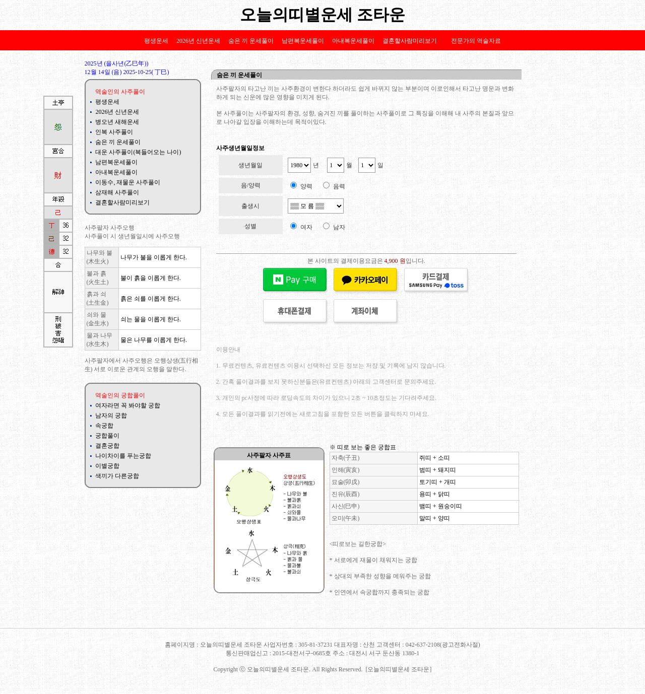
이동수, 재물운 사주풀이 (127, 182)
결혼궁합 (107, 445)
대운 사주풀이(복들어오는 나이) (138, 152)
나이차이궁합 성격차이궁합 (372, 622)
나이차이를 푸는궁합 (123, 455)
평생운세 (156, 40)
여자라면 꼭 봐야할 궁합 (127, 405)
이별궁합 (107, 465)
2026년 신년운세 (198, 40)
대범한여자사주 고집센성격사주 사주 (470, 622)
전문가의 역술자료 (476, 40)
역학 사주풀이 (136, 622)
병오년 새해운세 (117, 121)
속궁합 (104, 425)
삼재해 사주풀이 (117, 192)
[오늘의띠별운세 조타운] (399, 669)
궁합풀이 (107, 435)
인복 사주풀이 (114, 131)
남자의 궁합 (111, 415)
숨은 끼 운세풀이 (251, 40)
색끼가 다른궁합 (117, 475)
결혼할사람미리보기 (409, 40)
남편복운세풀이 (303, 40)
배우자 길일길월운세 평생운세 (207, 622)
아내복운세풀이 (353, 40)
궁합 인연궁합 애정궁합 (291, 622)
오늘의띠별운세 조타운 (322, 15)
